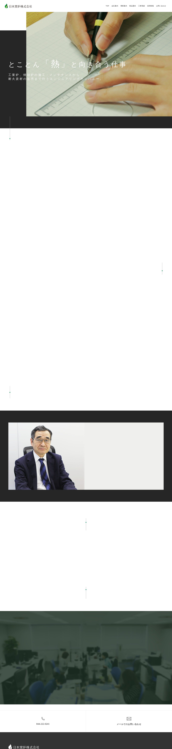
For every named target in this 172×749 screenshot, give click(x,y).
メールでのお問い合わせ (129, 720)
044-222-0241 (42, 720)
